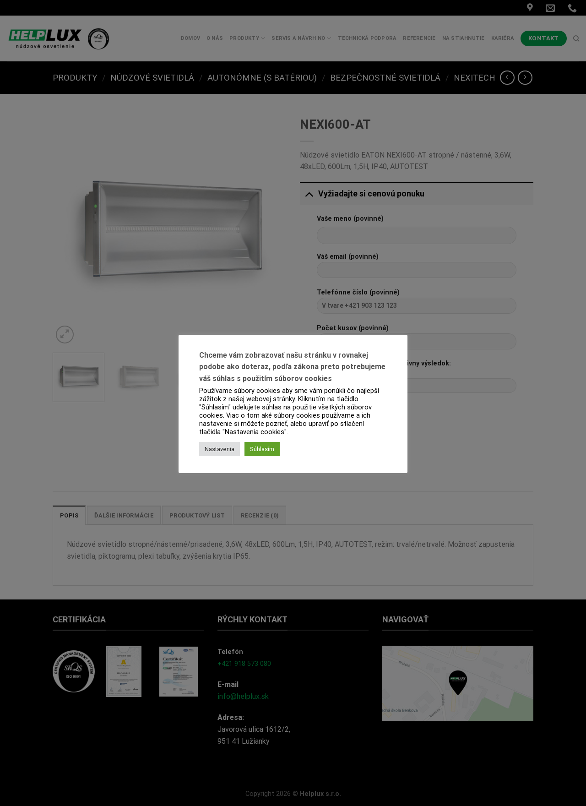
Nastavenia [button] (219, 449)
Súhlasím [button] (262, 449)
